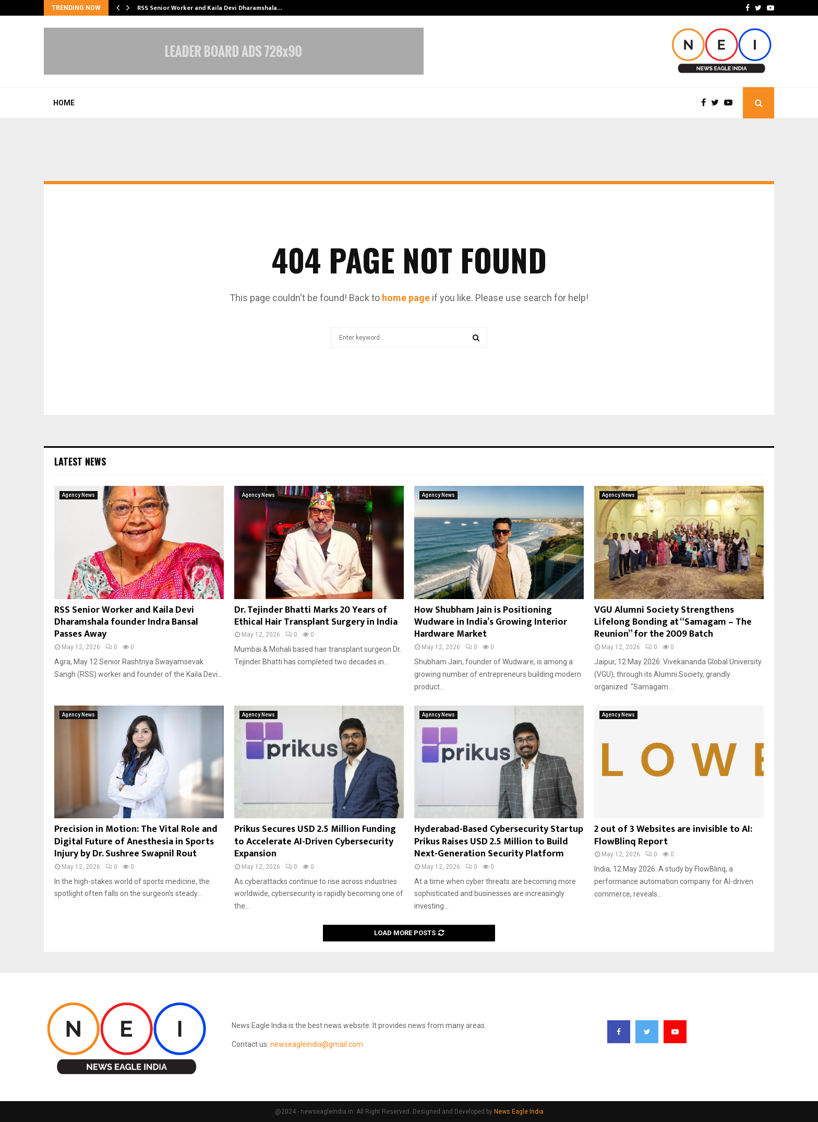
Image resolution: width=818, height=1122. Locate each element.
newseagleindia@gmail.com (316, 1044)
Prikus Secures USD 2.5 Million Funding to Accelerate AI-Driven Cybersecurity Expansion (315, 841)
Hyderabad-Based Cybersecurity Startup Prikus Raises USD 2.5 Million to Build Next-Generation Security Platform (498, 841)
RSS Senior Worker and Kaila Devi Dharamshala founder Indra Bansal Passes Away (126, 622)
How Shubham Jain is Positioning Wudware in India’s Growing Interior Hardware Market (490, 622)
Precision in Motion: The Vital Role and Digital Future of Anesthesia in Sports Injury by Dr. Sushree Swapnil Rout (136, 841)
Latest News (80, 461)
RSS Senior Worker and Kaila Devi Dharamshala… (209, 8)
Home (64, 103)
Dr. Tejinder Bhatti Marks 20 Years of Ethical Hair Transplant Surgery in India (316, 616)
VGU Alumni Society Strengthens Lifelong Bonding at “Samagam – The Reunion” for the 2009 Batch (673, 622)
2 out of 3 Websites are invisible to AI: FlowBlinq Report (673, 835)
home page (406, 297)
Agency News (78, 495)
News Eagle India (519, 1111)
